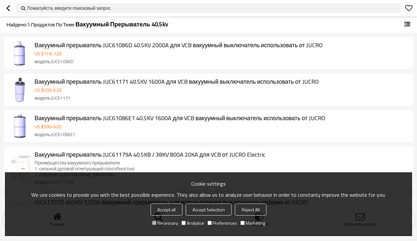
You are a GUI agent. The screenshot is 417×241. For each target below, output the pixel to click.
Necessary (165, 223)
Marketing (252, 223)
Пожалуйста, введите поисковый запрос (69, 8)
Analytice (192, 223)
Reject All (251, 209)
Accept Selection (209, 209)
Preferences (222, 223)
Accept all (166, 209)
